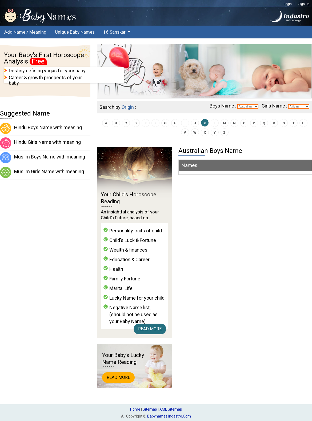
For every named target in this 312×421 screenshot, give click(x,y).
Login (288, 4)
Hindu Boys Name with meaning (41, 128)
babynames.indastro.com (169, 416)
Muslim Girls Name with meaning (42, 172)
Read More (150, 328)
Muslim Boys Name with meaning (42, 157)
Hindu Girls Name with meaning (40, 143)
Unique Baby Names (75, 32)
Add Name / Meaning (25, 32)
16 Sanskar (114, 32)
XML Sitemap (170, 409)
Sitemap (150, 409)
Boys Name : (223, 106)
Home (135, 409)
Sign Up (303, 4)
